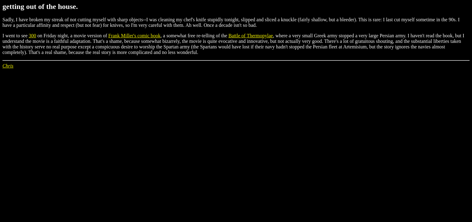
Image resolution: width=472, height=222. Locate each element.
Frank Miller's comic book (134, 35)
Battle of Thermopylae (250, 35)
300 (32, 35)
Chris (8, 65)
